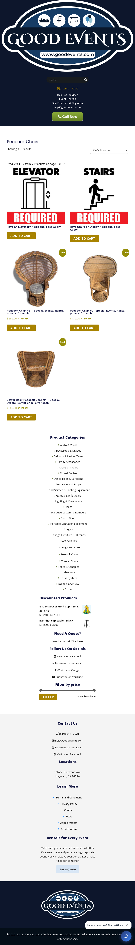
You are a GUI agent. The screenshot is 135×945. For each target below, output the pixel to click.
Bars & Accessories (68, 462)
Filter (48, 697)
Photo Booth (68, 518)
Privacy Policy (69, 803)
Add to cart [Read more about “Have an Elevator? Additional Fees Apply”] (21, 236)
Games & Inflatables (68, 495)
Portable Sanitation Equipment (68, 523)
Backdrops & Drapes (68, 450)
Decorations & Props (68, 484)
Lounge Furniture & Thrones (69, 535)
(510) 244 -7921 (67, 733)
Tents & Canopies (68, 566)
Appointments (68, 822)
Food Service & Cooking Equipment (68, 490)
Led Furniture (69, 540)
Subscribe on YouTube (67, 677)
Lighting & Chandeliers (68, 501)
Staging (68, 529)
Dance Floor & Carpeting (68, 478)
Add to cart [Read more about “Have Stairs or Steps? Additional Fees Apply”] (84, 238)
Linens (68, 507)
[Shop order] (109, 150)
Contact (68, 810)
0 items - (67, 88)
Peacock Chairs (69, 554)
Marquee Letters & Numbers (68, 512)
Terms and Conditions (69, 797)
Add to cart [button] (21, 328)
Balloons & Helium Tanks (68, 456)
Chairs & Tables (68, 467)
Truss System (68, 578)
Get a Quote (67, 869)
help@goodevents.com (67, 740)
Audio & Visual (68, 445)
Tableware (68, 572)
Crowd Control (68, 473)
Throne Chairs (69, 561)
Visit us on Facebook (68, 656)
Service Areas (69, 829)
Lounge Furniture (69, 547)
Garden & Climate (68, 583)
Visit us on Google (67, 670)
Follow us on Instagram (67, 663)
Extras (69, 589)
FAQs (69, 816)
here (80, 641)
